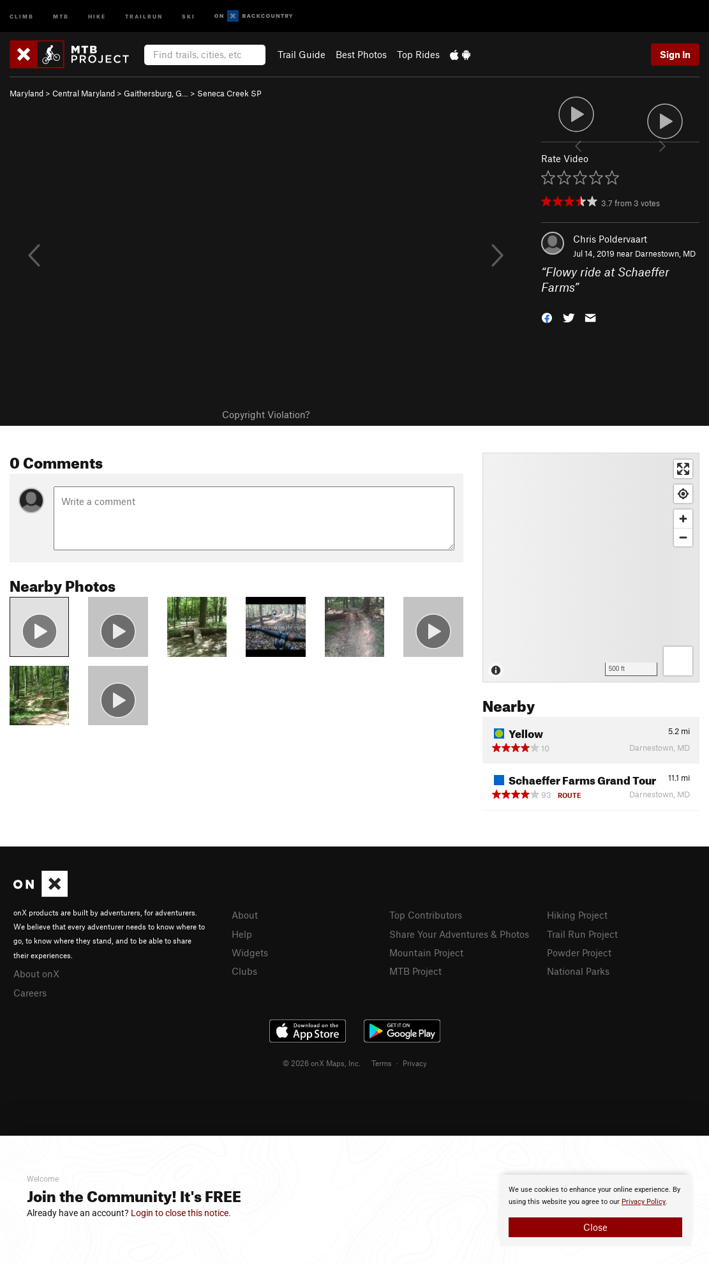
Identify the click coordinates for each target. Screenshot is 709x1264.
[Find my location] (683, 494)
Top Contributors (425, 915)
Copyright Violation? (266, 414)
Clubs (244, 971)
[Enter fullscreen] (683, 469)
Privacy (415, 1062)
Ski (188, 15)
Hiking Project (577, 915)
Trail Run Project (582, 934)
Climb (22, 15)
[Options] (678, 661)
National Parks (578, 971)
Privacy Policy (644, 1202)
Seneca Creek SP (229, 93)
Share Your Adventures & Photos (459, 934)
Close (595, 1227)
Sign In (675, 54)
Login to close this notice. (181, 1213)
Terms (381, 1062)
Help (242, 934)
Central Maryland (83, 93)
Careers (30, 992)
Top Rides (418, 54)
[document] (595, 1210)
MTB (61, 15)
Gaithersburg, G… (156, 93)
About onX (36, 973)
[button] (547, 317)
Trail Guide (301, 54)
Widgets (250, 952)
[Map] (591, 567)
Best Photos (361, 54)
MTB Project (415, 971)
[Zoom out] (683, 537)
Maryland (26, 93)
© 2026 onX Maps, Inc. (322, 1062)
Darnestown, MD (665, 253)
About (245, 915)
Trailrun (144, 15)
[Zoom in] (683, 518)
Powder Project (579, 952)
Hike (97, 15)
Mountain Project (426, 952)
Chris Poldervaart (610, 239)
